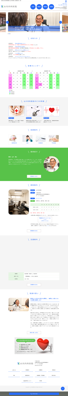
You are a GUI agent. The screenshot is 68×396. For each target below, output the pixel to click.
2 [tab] (9, 33)
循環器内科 (27, 377)
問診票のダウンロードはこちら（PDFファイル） (45, 220)
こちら (47, 226)
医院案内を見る (34, 231)
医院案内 (45, 6)
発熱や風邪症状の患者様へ (20, 46)
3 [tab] (10, 33)
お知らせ (14, 372)
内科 (14, 377)
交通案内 (51, 6)
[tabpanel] (34, 22)
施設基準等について (27, 382)
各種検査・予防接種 (40, 377)
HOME (33, 6)
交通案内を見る (34, 286)
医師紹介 (39, 6)
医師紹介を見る (34, 176)
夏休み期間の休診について (20, 43)
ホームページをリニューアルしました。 (22, 56)
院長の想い (54, 377)
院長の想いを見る (34, 334)
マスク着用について (19, 53)
